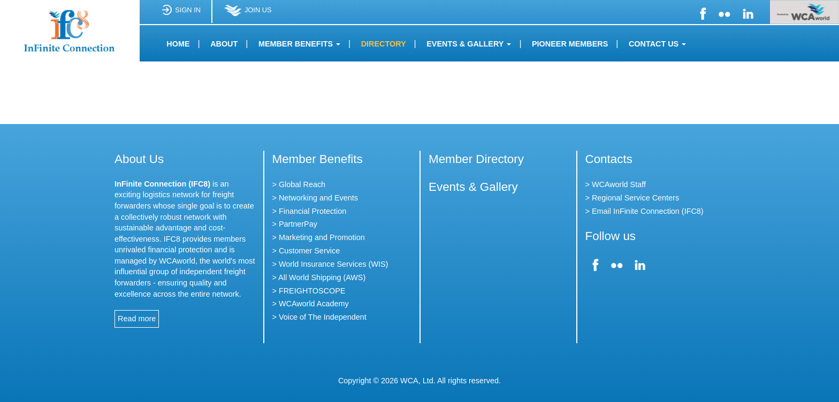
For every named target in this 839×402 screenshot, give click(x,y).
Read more (137, 318)
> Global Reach (299, 184)
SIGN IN (181, 14)
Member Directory (476, 159)
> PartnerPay (294, 224)
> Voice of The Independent (319, 317)
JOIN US (247, 14)
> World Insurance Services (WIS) (330, 264)
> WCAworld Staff (615, 184)
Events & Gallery (473, 187)
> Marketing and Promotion (318, 237)
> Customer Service (306, 250)
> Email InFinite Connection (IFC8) (644, 211)
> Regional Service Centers (632, 198)
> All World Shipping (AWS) (319, 277)
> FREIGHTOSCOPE (309, 291)
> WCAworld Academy (310, 303)
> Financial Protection (309, 211)
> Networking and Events (315, 198)
